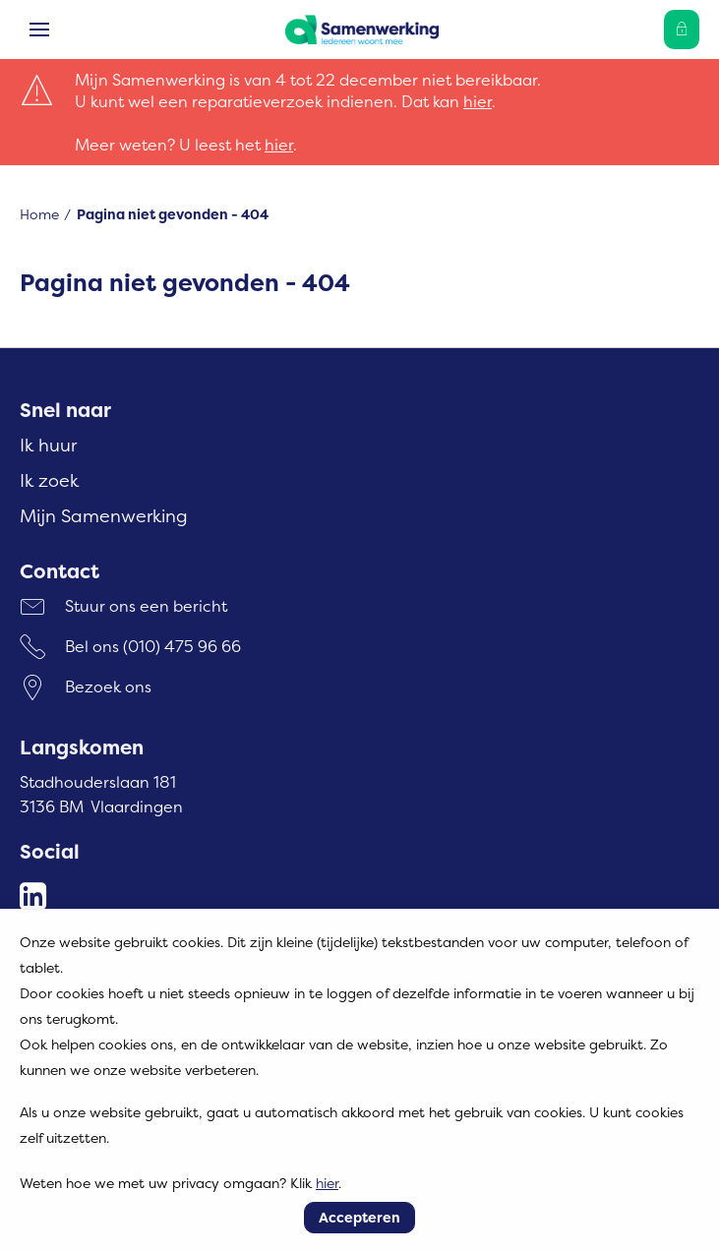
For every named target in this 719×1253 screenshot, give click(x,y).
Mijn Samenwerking (104, 516)
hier (477, 101)
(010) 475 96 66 (182, 646)
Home (39, 214)
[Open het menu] (39, 29)
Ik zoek (49, 480)
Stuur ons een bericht (146, 606)
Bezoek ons (108, 686)
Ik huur (48, 445)
